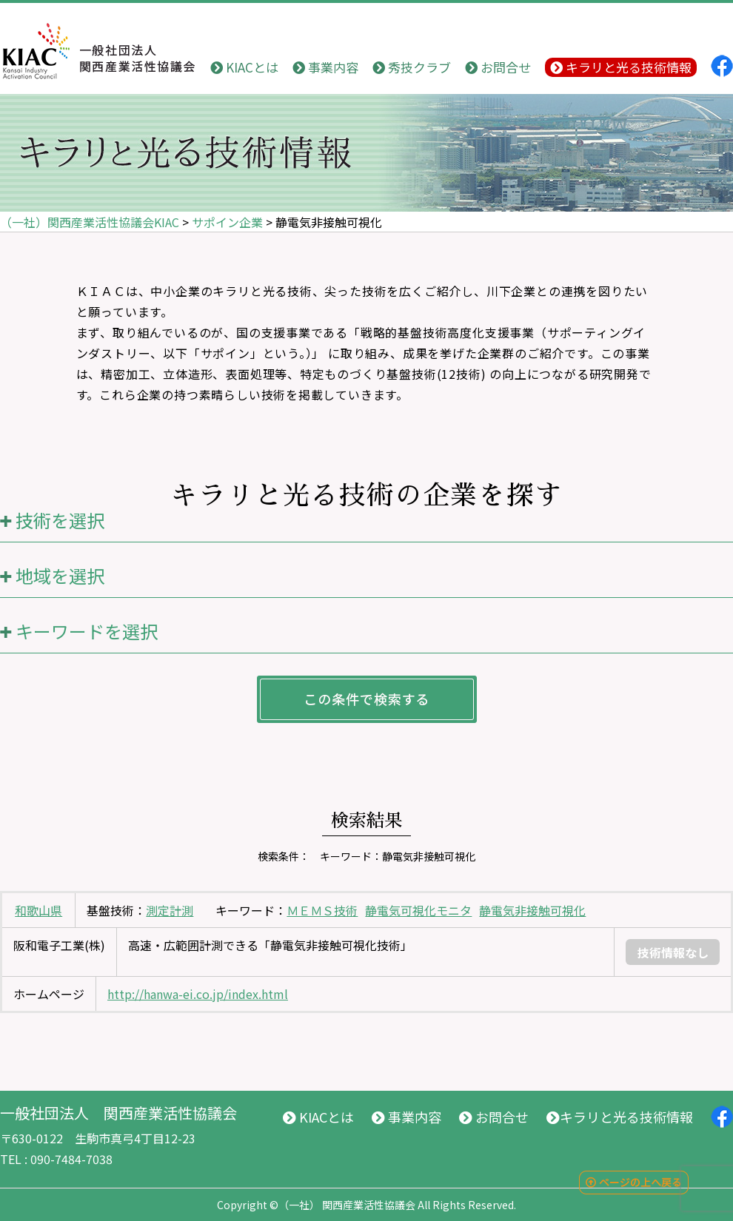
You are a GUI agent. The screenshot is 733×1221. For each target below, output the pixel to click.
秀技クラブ (411, 67)
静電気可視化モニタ (418, 910)
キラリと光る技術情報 (621, 67)
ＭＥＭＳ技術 (322, 910)
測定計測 (169, 910)
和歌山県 (38, 910)
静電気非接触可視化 (532, 910)
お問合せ (498, 67)
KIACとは (244, 67)
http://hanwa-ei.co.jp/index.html (197, 994)
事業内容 (325, 67)
